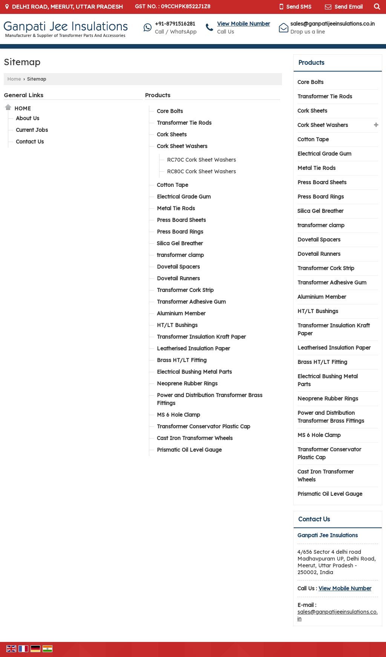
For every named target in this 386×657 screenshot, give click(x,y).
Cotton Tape (172, 185)
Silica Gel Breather (180, 243)
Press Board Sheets (181, 220)
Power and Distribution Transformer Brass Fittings (209, 399)
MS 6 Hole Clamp (178, 414)
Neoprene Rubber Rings (187, 383)
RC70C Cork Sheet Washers (201, 159)
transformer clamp (180, 255)
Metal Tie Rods (176, 208)
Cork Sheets (172, 134)
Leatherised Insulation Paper (193, 348)
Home (14, 79)
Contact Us (30, 141)
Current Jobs (32, 130)
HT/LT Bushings (177, 325)
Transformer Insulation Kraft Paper (201, 336)
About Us (27, 118)
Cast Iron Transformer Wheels (195, 438)
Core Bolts (170, 111)
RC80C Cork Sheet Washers (201, 171)
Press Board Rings (180, 231)
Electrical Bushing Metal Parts (194, 371)
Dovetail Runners (178, 278)
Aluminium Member (181, 313)
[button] (243, 23)
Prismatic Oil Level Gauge (189, 449)
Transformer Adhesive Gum (191, 301)
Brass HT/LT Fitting (182, 360)
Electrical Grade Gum (184, 196)
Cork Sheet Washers (182, 146)
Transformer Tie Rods (184, 122)
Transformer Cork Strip (185, 290)
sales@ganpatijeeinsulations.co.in (332, 23)
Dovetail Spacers (178, 266)
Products (157, 95)
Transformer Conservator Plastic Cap (203, 426)
